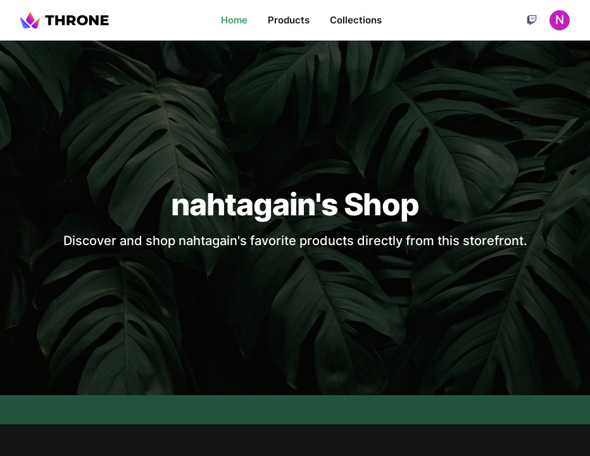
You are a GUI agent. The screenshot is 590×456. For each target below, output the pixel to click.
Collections (356, 20)
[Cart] (531, 20)
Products (289, 20)
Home (234, 20)
